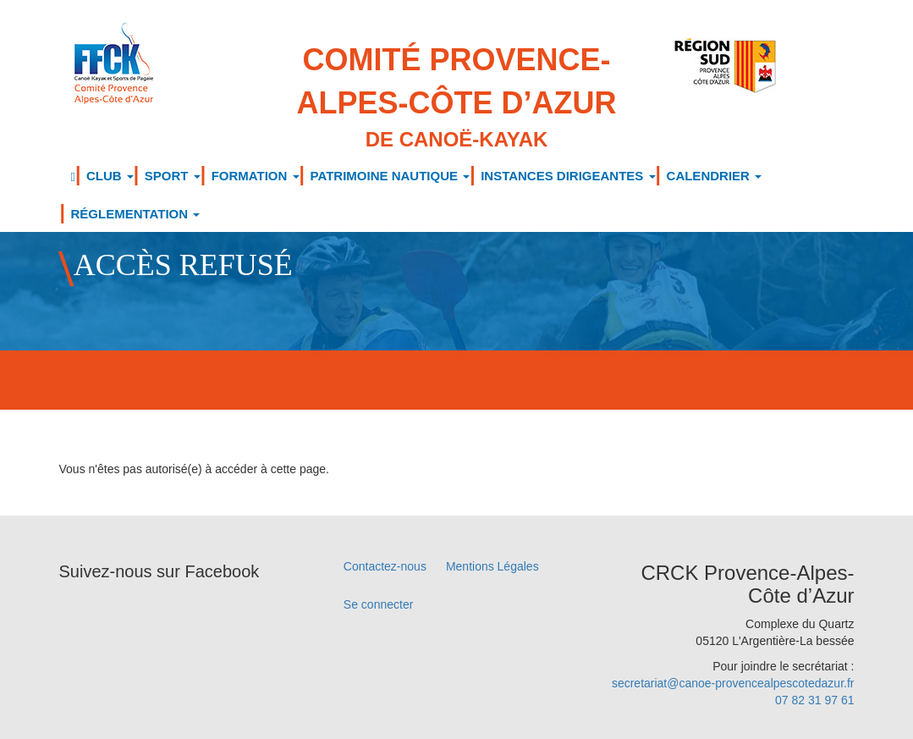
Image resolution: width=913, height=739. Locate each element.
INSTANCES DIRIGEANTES (568, 175)
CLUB (110, 175)
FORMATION (256, 175)
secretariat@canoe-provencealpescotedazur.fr (733, 683)
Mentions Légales (492, 566)
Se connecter (379, 604)
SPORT (173, 175)
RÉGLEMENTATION (136, 214)
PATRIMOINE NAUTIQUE (390, 175)
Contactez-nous (385, 566)
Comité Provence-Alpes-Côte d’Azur (456, 98)
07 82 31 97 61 (814, 700)
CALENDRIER (714, 175)
